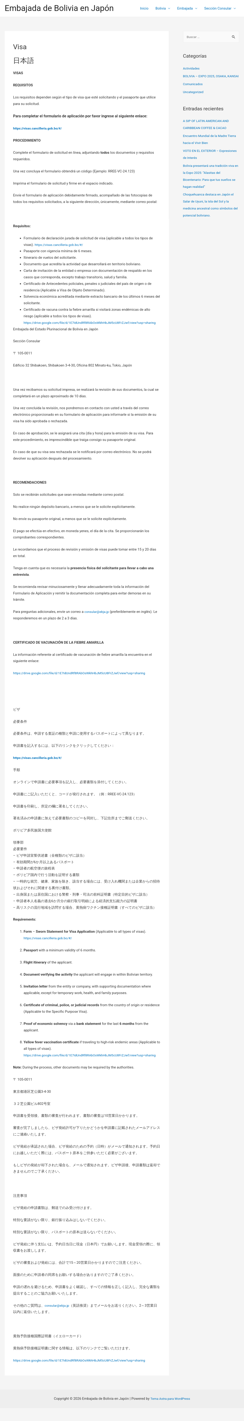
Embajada (185, 8)
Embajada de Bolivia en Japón (59, 8)
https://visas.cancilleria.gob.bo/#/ (61, 245)
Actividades (192, 69)
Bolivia (161, 8)
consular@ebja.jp (98, 618)
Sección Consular (217, 8)
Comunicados (194, 91)
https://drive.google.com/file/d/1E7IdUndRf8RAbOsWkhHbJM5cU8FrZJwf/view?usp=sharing (85, 679)
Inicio (144, 8)
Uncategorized (194, 99)
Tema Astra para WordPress (170, 1411)
